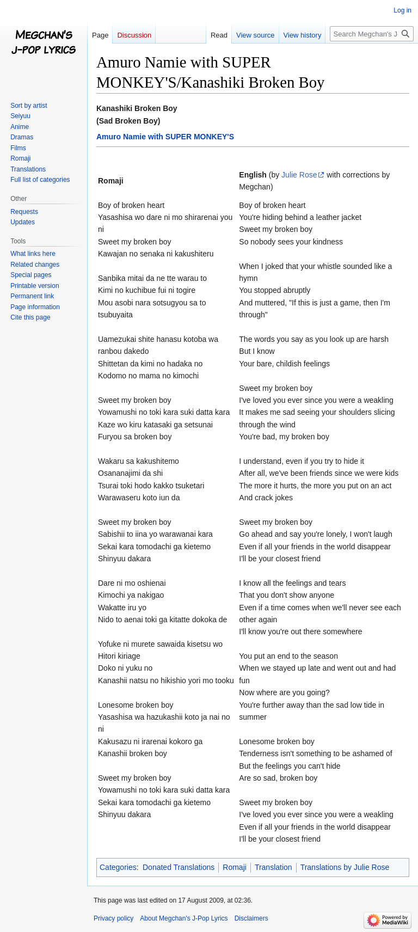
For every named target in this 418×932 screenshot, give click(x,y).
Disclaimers (251, 918)
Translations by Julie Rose (345, 867)
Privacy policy (113, 918)
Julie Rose (299, 174)
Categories (118, 867)
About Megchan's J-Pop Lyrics (184, 918)
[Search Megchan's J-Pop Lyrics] (372, 33)
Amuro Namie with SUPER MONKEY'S (165, 136)
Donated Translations (178, 867)
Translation (273, 867)
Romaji (235, 867)
